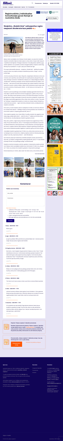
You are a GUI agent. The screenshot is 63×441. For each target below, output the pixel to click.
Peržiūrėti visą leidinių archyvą (33, 342)
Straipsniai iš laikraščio (37, 368)
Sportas (23, 7)
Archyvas (34, 372)
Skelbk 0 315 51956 (54, 3)
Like (6, 231)
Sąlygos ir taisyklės (7, 435)
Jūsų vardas (10, 193)
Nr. (41, 34)
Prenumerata (38, 3)
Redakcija (45, 3)
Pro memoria (31, 7)
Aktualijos (5, 7)
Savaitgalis (10, 7)
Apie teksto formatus (11, 208)
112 (26, 7)
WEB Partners (57, 438)
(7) (34, 28)
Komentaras (10, 198)
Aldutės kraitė (17, 7)
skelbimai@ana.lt (30, 327)
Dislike (9, 231)
